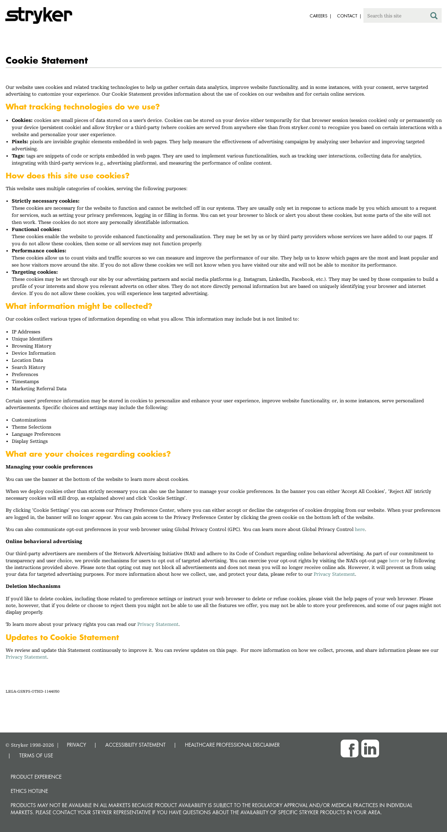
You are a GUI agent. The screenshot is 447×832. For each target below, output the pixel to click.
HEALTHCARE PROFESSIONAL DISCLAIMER (232, 744)
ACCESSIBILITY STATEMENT (135, 744)
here (360, 529)
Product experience (36, 776)
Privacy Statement (334, 574)
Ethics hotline (29, 791)
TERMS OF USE (36, 755)
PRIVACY (76, 744)
